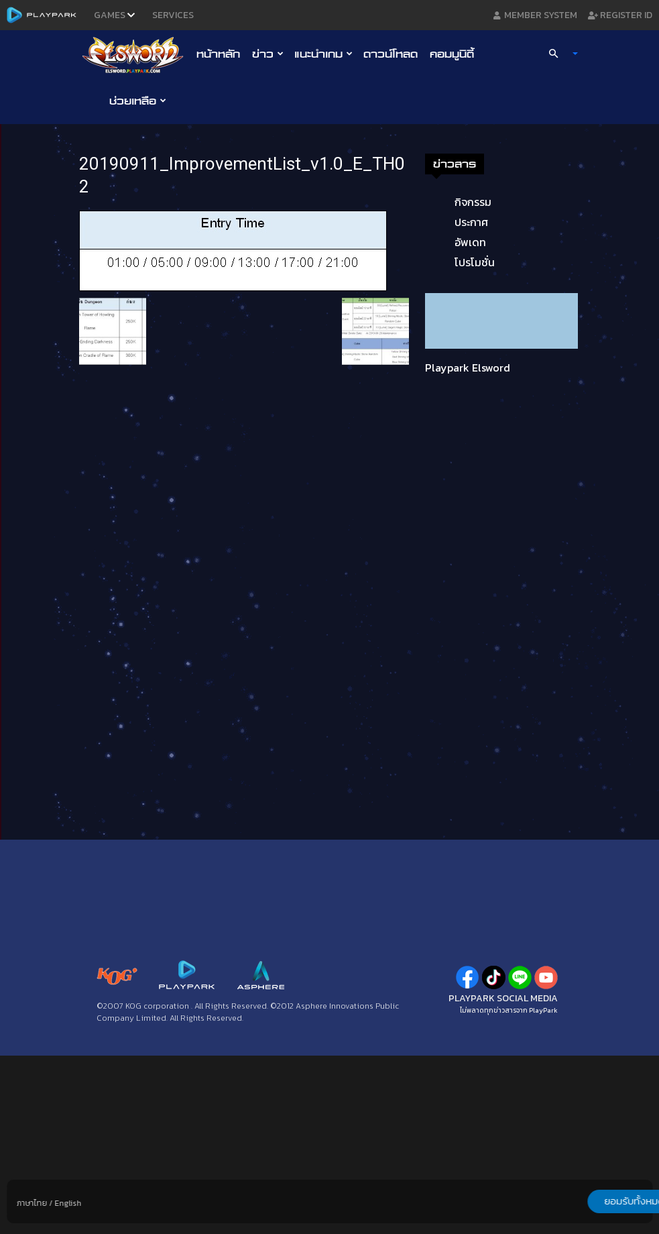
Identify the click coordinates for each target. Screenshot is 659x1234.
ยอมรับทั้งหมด (582, 1201)
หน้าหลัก (218, 53)
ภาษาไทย (32, 1203)
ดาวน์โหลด (390, 53)
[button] (557, 53)
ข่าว (268, 53)
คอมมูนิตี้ (452, 53)
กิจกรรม (473, 202)
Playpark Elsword (467, 367)
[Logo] (136, 54)
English (67, 1203)
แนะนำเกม (323, 53)
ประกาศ (471, 222)
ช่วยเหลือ (137, 100)
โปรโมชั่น (475, 262)
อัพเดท (470, 242)
